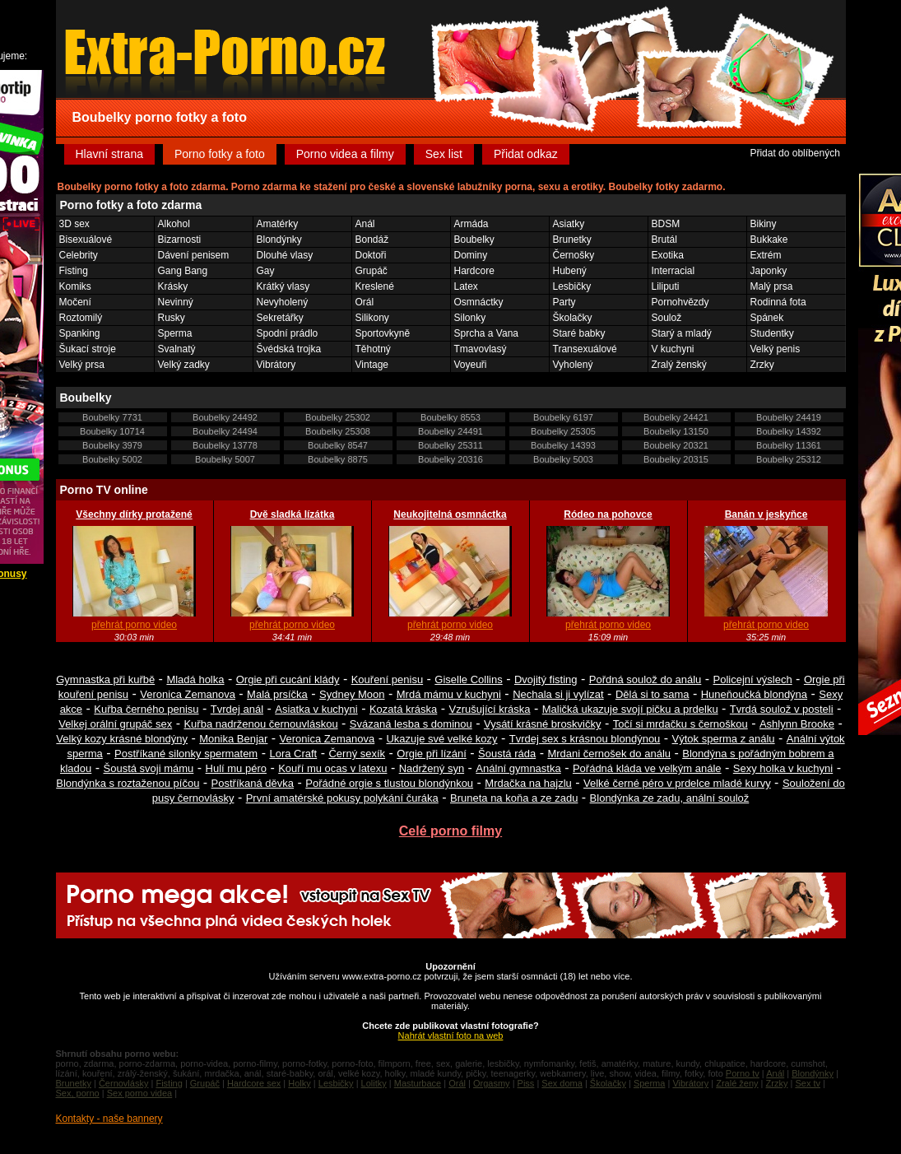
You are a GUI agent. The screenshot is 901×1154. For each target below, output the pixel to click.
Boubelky (474, 239)
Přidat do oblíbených (794, 153)
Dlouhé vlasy (285, 255)
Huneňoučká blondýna (754, 694)
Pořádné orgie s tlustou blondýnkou (389, 783)
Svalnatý (177, 349)
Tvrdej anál (237, 709)
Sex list (443, 154)
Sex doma (562, 1083)
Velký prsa (81, 364)
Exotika (668, 255)
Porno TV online (104, 489)
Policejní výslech (752, 679)
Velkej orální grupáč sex (115, 724)
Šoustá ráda (507, 753)
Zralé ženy (737, 1083)
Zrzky (762, 364)
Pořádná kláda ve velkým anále (647, 768)
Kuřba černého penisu (146, 709)
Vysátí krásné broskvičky (542, 724)
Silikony (372, 317)
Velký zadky (184, 364)
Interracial (673, 271)
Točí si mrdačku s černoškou (680, 724)
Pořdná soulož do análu (645, 679)
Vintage (371, 364)
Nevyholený (283, 302)
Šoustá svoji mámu (149, 768)
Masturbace (417, 1083)
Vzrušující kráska (490, 709)
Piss (526, 1083)
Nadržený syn (431, 768)
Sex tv (807, 1083)
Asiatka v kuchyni (316, 709)
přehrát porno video (134, 625)
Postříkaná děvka (252, 783)
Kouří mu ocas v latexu (332, 768)
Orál (364, 302)
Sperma (175, 333)
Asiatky (569, 224)
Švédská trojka (289, 349)
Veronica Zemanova (187, 694)
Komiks (75, 286)
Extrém (766, 255)
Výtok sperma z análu (723, 739)
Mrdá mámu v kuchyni (449, 694)
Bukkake (769, 239)
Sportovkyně (383, 333)
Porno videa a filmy (345, 154)
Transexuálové (585, 349)
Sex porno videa (140, 1093)
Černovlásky (124, 1083)
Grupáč (371, 271)
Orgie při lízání (432, 753)
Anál (365, 224)
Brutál (664, 239)
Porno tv (742, 1073)
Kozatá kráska (403, 709)
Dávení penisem (194, 255)
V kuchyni (673, 349)
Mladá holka (195, 679)
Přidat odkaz (526, 154)
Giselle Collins (468, 679)
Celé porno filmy (450, 831)
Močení (75, 302)
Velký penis (775, 349)
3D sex (74, 224)
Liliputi (666, 286)
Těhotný (373, 349)
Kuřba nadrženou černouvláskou (260, 724)
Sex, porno (78, 1093)
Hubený (570, 271)
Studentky (772, 333)
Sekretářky (280, 317)
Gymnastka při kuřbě (105, 679)
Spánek (767, 317)
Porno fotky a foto (219, 154)
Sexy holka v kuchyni (783, 768)
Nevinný (175, 302)
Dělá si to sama (652, 694)
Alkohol (174, 224)
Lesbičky (572, 286)
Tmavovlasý (480, 349)
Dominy (471, 255)
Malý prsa (771, 286)
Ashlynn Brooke (796, 724)
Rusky (171, 317)
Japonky (768, 271)
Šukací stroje (87, 349)
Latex (466, 286)
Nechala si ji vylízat (558, 694)
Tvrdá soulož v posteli (782, 709)
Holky (299, 1083)
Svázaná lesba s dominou (411, 724)
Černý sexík (356, 753)
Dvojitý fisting (546, 679)
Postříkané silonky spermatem (186, 753)
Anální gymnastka (518, 768)
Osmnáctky (479, 302)
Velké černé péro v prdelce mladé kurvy (677, 783)
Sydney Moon (352, 694)
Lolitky (374, 1083)
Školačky (572, 317)
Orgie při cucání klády (288, 679)
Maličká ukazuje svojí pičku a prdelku (630, 709)
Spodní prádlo (287, 333)
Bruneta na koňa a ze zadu (514, 798)
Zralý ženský (679, 364)
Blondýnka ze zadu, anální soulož (670, 798)
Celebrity (78, 255)
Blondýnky (279, 239)
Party (564, 302)
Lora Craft (293, 753)
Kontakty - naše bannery (109, 1118)
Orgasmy (491, 1083)
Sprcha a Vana (486, 333)
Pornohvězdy (680, 302)
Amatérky (278, 224)
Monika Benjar (233, 739)
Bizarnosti (180, 239)
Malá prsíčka (277, 694)
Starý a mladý (682, 333)
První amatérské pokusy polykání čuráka (342, 798)
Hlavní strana (109, 154)
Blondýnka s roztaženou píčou (127, 783)
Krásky (173, 286)
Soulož (667, 317)
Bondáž (372, 239)
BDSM (666, 224)
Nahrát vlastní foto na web (451, 1035)
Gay (266, 271)
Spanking (79, 333)
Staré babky (579, 333)
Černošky (574, 255)
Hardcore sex (254, 1083)
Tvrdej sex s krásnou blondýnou (585, 739)
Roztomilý (81, 317)
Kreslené (374, 286)
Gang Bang (183, 271)
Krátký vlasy (283, 286)
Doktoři (371, 255)
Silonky (470, 317)
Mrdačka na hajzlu (528, 783)
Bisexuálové (86, 239)
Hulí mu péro (236, 768)
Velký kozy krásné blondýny (122, 739)
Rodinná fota (778, 302)
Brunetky (572, 239)
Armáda (471, 224)
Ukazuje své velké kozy (441, 739)
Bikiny (763, 224)
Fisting (73, 271)
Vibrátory (276, 364)
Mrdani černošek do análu (609, 753)
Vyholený (573, 364)
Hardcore (474, 271)
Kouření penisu (387, 679)
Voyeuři (470, 364)
